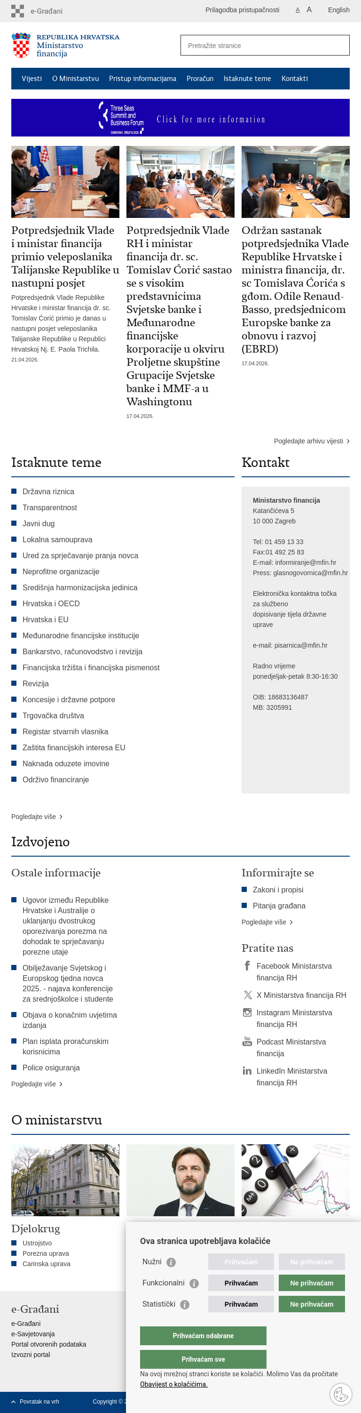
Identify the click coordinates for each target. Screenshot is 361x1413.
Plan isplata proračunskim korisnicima (66, 1046)
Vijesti (32, 78)
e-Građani (25, 1323)
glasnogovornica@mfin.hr (311, 573)
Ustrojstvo (37, 1243)
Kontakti (295, 78)
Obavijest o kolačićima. (174, 1384)
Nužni (152, 1280)
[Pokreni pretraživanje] (339, 45)
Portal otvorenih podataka (48, 1344)
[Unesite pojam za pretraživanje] (255, 45)
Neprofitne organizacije (61, 572)
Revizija (36, 684)
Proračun (200, 78)
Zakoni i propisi (278, 890)
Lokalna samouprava (58, 540)
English (339, 10)
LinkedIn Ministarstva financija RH (292, 1077)
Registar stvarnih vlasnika (65, 732)
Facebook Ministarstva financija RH (294, 972)
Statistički (158, 1322)
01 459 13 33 (284, 542)
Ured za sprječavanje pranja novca (80, 556)
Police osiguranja (51, 1068)
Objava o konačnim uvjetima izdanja (70, 1020)
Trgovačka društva (53, 716)
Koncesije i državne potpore (69, 700)
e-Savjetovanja (33, 1334)
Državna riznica (48, 492)
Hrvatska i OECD (51, 604)
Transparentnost (50, 508)
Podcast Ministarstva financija (291, 1048)
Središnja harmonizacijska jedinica (80, 588)
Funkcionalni (163, 1301)
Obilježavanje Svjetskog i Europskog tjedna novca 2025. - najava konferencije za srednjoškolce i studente (68, 983)
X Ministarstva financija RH (301, 995)
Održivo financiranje (56, 780)
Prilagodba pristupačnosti (242, 10)
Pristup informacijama (142, 78)
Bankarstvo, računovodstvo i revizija (82, 652)
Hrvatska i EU (46, 620)
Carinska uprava (47, 1264)
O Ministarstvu (75, 78)
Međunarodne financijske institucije (81, 636)
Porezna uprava (46, 1253)
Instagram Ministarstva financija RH (294, 1018)
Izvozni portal (30, 1354)
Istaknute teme (247, 78)
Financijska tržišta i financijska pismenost (91, 668)
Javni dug (39, 524)
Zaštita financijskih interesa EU (74, 748)
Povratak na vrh (39, 1401)
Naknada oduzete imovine (66, 764)
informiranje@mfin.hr (305, 562)
